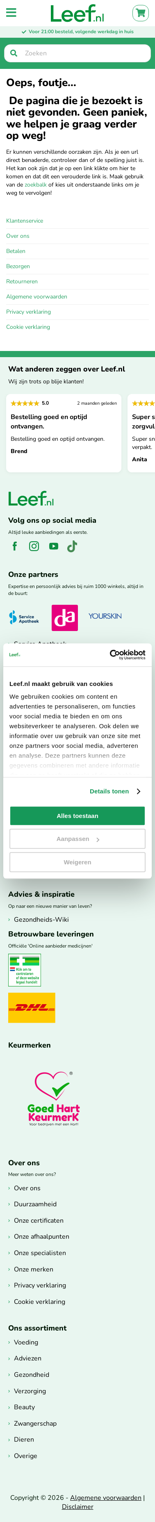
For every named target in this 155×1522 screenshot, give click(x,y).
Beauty (24, 1407)
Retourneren (22, 281)
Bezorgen (18, 266)
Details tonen (109, 791)
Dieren (24, 1439)
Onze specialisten (40, 1253)
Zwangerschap (35, 1423)
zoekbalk (36, 185)
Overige (25, 1455)
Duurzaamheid (35, 1204)
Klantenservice (24, 221)
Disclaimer (77, 1506)
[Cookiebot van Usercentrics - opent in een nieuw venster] (111, 654)
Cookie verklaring (28, 327)
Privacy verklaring (28, 312)
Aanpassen (78, 838)
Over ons (18, 236)
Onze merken (33, 1269)
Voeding (26, 1342)
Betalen (15, 251)
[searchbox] (77, 53)
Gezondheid (31, 1374)
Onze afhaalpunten (41, 1236)
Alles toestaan (77, 815)
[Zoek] (13, 53)
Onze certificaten (39, 1220)
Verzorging (30, 1391)
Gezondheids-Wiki (41, 919)
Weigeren (77, 862)
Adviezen (27, 1358)
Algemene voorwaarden (36, 297)
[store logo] (77, 13)
